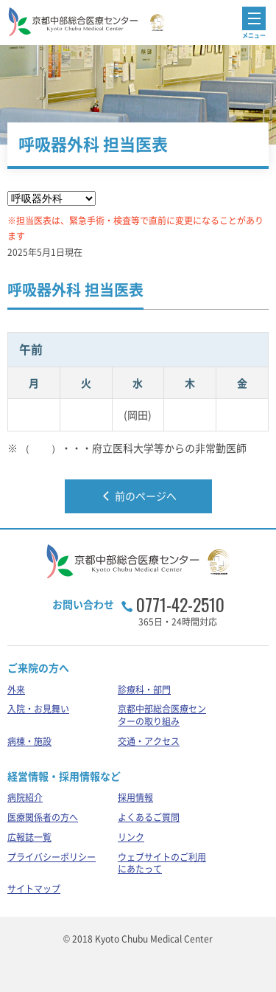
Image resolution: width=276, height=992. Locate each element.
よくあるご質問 (149, 817)
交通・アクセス (149, 741)
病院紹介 (25, 797)
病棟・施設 (29, 741)
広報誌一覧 (29, 837)
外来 (16, 689)
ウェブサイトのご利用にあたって (162, 863)
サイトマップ (33, 888)
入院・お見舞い (38, 708)
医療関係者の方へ (42, 817)
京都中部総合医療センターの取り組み (162, 715)
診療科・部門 (144, 689)
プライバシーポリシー (51, 857)
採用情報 (135, 797)
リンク (131, 837)
